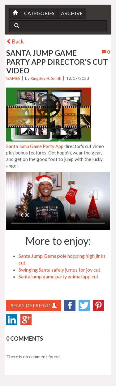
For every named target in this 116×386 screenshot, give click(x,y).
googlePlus (26, 319)
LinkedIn (11, 319)
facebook (69, 305)
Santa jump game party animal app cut (58, 276)
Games (13, 78)
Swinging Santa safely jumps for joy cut (59, 270)
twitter (84, 305)
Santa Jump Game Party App (34, 146)
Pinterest (98, 305)
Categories (39, 13)
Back (15, 41)
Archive (72, 13)
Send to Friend (34, 305)
